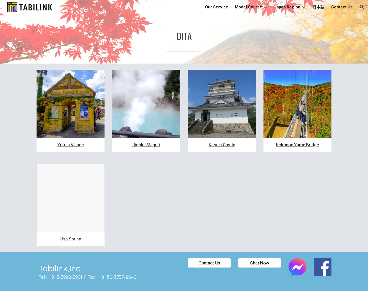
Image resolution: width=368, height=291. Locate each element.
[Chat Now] (259, 263)
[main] (184, 38)
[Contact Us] (209, 263)
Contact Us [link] (342, 7)
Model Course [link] (248, 7)
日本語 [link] (318, 7)
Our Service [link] (216, 7)
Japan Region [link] (287, 7)
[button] (362, 7)
